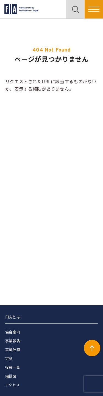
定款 (9, 358)
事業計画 (12, 349)
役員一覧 (12, 367)
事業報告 (12, 340)
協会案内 (12, 332)
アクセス (12, 384)
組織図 (10, 376)
